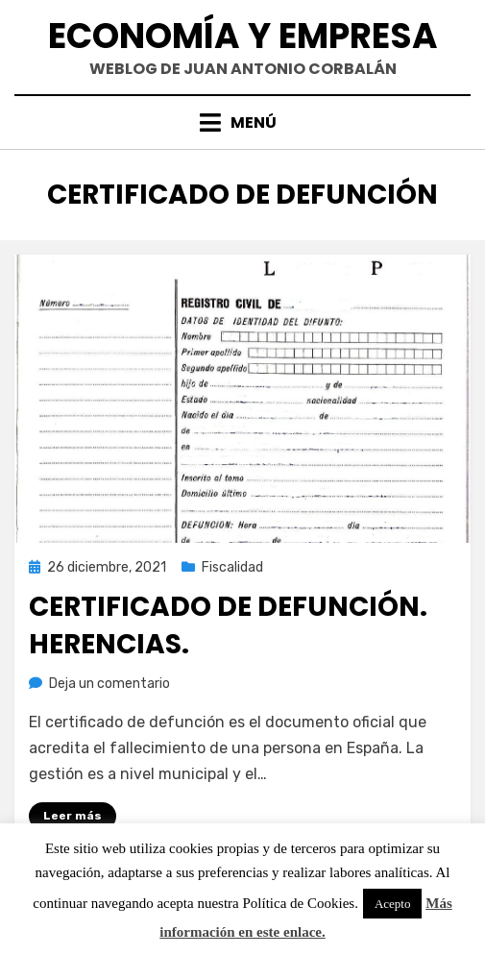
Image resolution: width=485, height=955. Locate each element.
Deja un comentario (109, 683)
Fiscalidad (232, 567)
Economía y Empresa (243, 36)
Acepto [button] (393, 903)
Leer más (72, 815)
